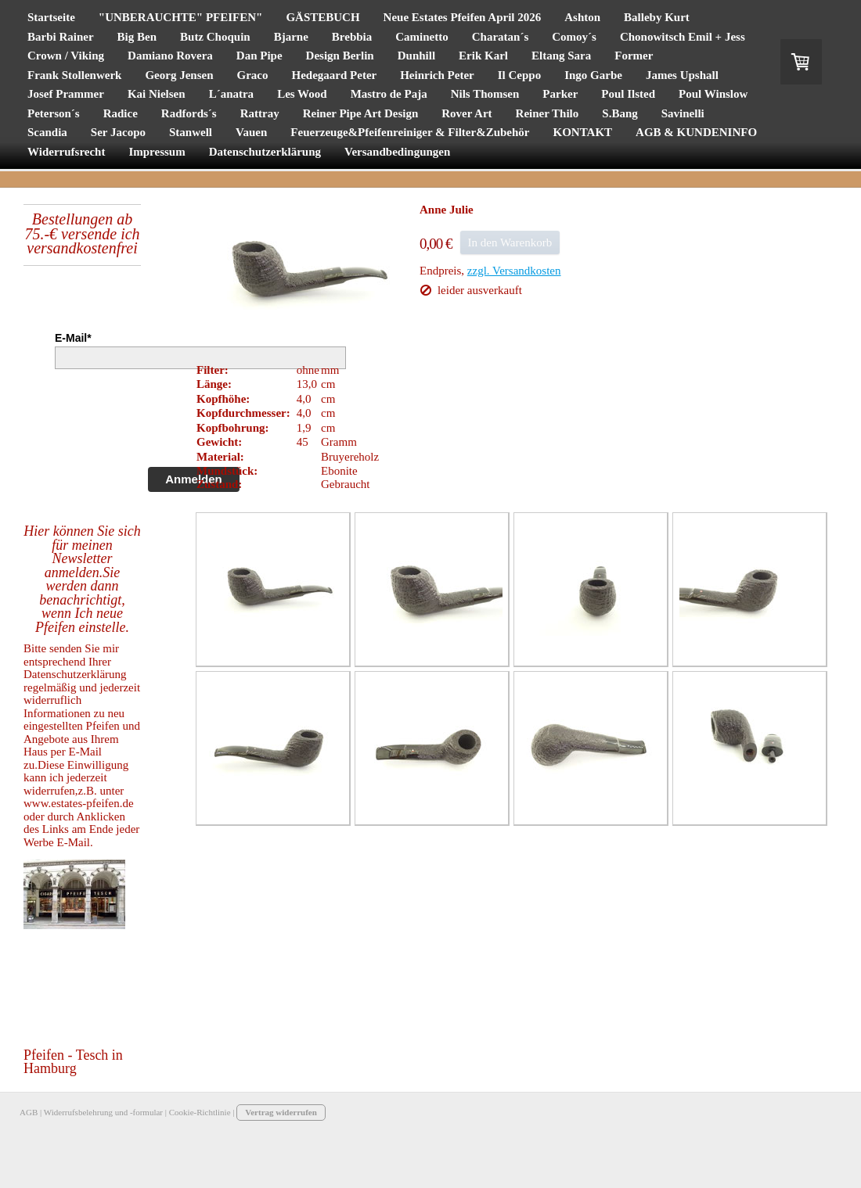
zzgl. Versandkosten (514, 270)
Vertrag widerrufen (281, 1112)
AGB (29, 1112)
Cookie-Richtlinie (200, 1112)
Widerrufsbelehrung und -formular (103, 1112)
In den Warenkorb (510, 242)
